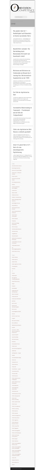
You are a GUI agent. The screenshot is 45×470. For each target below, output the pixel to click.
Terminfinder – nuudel (16, 369)
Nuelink (13, 327)
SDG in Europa (14, 226)
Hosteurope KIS (15, 296)
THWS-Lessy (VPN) (15, 426)
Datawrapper (14, 275)
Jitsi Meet (13, 301)
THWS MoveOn (15, 375)
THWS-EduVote (15, 410)
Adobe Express (15, 259)
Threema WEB (14, 373)
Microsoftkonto (15, 322)
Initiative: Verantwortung (16, 197)
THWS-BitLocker (15, 391)
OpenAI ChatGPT (15, 334)
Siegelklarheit (14, 233)
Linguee (13, 318)
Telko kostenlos (15, 364)
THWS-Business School (16, 393)
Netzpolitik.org (14, 205)
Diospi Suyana (14, 176)
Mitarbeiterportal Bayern (16, 325)
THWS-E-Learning (15, 408)
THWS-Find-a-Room (15, 417)
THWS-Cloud (14, 404)
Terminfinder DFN (15, 371)
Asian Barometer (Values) (16, 165)
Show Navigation (30, 11)
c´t (12, 270)
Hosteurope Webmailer (16, 298)
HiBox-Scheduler (15, 294)
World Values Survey (16, 251)
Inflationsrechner (15, 195)
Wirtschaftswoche (15, 462)
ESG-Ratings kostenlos (16, 182)
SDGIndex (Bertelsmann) (16, 229)
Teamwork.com (15, 362)
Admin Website (15, 257)
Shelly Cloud (14, 346)
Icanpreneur (14, 190)
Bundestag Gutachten (16, 168)
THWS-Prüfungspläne (16, 430)
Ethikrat (13, 184)
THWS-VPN (14, 457)
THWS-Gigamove (15, 420)
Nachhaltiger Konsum (16, 203)
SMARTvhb (14, 350)
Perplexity (14, 220)
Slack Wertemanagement (16, 348)
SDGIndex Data (15, 231)
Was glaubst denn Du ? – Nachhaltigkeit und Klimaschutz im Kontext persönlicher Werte (22, 33)
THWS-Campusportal (16, 395)
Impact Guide (14, 192)
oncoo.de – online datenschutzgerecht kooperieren (16, 331)
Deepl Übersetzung (15, 281)
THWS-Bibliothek (15, 385)
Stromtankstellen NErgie (16, 357)
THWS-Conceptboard (16, 406)
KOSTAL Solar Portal (16, 316)
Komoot (13, 313)
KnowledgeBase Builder (16, 311)
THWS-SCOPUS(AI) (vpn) (16, 432)
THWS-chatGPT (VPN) (16, 401)
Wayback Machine (15, 460)
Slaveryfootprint (15, 235)
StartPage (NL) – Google (16, 353)
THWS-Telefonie (15, 441)
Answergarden (14, 266)
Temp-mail (14, 366)
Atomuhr (13, 268)
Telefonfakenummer (16, 245)
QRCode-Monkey (15, 339)
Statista (13, 355)
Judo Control (14, 303)
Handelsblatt (14, 288)
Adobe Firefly (14, 261)
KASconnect (14, 309)
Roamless (14, 341)
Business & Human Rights (17, 170)
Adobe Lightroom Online (16, 264)
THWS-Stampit (14, 438)
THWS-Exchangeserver (16, 415)
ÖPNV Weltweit (15, 218)
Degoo (13, 283)
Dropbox (13, 286)
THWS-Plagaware (15, 428)
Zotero (13, 464)
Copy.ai (13, 273)
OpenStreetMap (15, 337)
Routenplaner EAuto (16, 343)
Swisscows (14, 359)
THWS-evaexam (15, 413)
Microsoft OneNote (15, 320)
